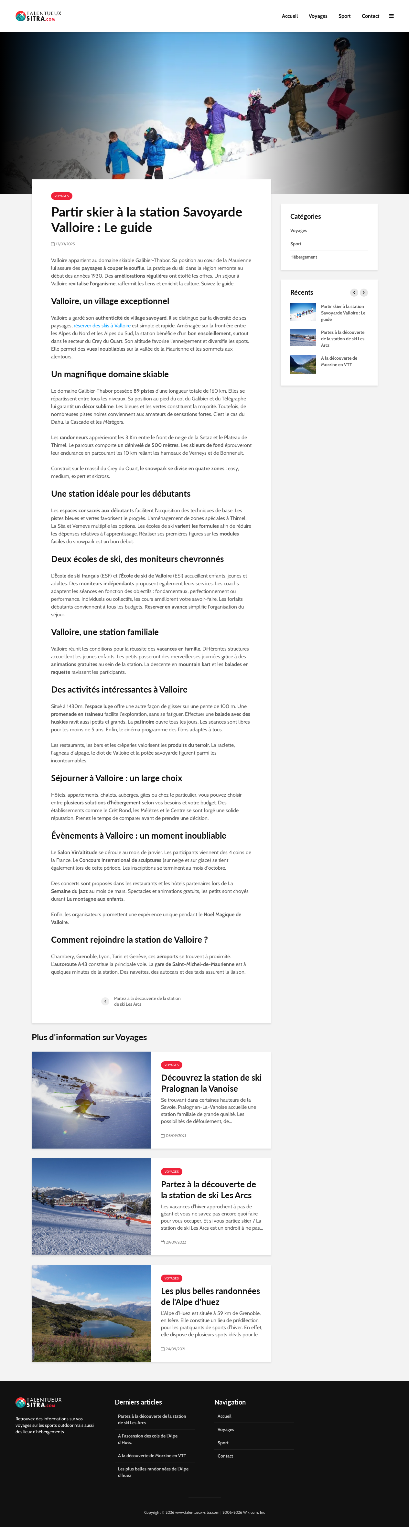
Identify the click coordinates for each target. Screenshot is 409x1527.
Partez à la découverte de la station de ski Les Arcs (208, 1189)
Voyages (318, 16)
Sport (345, 16)
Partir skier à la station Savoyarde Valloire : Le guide (343, 312)
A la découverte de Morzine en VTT (152, 1455)
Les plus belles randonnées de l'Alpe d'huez (210, 1296)
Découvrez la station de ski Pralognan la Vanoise (211, 1083)
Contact (371, 16)
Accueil (290, 16)
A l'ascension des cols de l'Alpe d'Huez (148, 1439)
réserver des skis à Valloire (102, 326)
